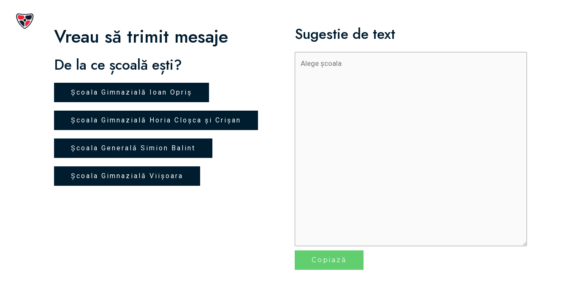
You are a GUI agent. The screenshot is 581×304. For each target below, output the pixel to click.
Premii (502, 21)
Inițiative (459, 21)
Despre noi (408, 21)
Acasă (363, 21)
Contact (543, 21)
